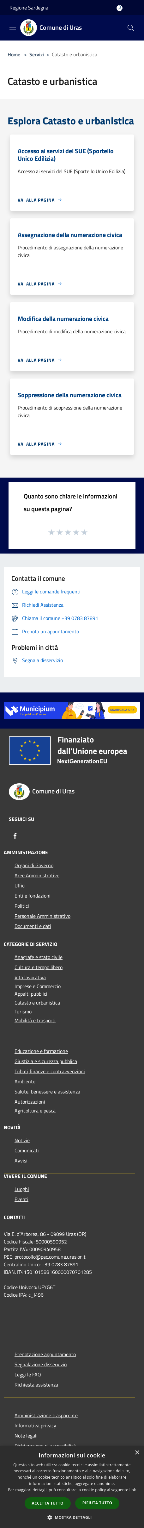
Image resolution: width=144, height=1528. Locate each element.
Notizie (22, 1140)
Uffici (20, 885)
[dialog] (72, 1487)
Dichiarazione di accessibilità (45, 1446)
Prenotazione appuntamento (45, 1354)
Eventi (21, 1199)
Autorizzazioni (30, 1101)
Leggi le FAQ (28, 1374)
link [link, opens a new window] (132, 1490)
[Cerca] (131, 28)
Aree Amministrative (37, 875)
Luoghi (22, 1189)
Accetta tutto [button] (47, 1503)
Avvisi (21, 1160)
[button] (72, 1517)
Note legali (26, 1435)
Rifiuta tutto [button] (97, 1503)
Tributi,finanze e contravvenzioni (50, 1071)
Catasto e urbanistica (37, 1002)
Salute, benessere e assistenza (47, 1091)
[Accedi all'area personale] (119, 8)
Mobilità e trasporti (35, 1020)
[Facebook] (15, 836)
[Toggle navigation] (12, 27)
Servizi (36, 54)
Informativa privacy (35, 1425)
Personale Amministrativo (42, 916)
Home (14, 54)
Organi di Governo (34, 865)
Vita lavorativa (30, 977)
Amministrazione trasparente (46, 1415)
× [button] (137, 1452)
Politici (22, 906)
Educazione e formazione (41, 1051)
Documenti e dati (33, 926)
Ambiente (25, 1081)
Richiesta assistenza (36, 1384)
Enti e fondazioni (33, 895)
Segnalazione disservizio (41, 1364)
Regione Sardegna (28, 7)
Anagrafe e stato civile (39, 957)
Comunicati (27, 1150)
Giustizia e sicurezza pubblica (46, 1061)
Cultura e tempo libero (39, 967)
